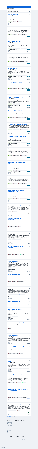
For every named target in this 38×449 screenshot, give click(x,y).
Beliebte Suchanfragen (10, 418)
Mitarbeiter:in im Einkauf (13, 233)
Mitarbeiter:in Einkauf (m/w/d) (14, 41)
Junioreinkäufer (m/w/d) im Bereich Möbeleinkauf (15, 219)
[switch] (29, 11)
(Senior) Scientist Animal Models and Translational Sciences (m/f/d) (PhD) (15, 97)
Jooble (5, 447)
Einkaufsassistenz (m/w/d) (13, 148)
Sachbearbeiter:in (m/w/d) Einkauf (15, 54)
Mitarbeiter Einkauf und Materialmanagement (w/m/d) (17, 375)
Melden (28, 24)
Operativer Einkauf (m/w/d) (13, 68)
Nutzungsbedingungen (25, 440)
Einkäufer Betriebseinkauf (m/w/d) (15, 82)
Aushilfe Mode (9, 426)
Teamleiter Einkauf (9, 425)
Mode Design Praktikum (10, 423)
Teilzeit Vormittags (17, 431)
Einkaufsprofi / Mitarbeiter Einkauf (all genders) (18, 346)
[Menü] (1, 1)
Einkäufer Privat (9, 428)
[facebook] (30, 437)
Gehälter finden (24, 444)
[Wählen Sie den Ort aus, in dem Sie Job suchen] (19, 5)
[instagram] (32, 437)
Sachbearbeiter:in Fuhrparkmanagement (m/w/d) (16, 163)
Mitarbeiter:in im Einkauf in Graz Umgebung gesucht (17, 361)
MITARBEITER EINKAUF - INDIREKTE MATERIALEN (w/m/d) (15, 247)
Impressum (23, 443)
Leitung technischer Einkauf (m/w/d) (15, 176)
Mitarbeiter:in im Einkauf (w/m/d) (15, 309)
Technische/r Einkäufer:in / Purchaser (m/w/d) (17, 124)
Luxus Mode (8, 424)
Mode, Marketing (9, 431)
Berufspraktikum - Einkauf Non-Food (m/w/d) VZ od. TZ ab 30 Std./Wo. (18, 390)
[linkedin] (37, 437)
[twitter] (35, 437)
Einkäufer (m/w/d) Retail (13, 14)
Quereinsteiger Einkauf (10, 427)
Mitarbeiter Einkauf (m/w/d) (14, 28)
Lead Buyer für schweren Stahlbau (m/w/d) (17, 136)
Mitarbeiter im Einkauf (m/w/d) (14, 261)
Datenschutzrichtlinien (25, 441)
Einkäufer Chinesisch (9, 432)
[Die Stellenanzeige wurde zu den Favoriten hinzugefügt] (29, 14)
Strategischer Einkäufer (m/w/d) (15, 110)
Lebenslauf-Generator (24, 445)
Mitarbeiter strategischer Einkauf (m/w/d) (17, 322)
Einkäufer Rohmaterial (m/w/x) (14, 205)
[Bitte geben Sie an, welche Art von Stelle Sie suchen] (19, 3)
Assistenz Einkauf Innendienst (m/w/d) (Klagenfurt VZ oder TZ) (16, 191)
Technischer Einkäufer (9, 422)
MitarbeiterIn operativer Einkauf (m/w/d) (16, 288)
